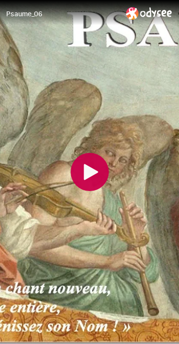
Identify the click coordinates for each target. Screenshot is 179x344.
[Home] (149, 13)
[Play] (90, 172)
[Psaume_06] (62, 14)
